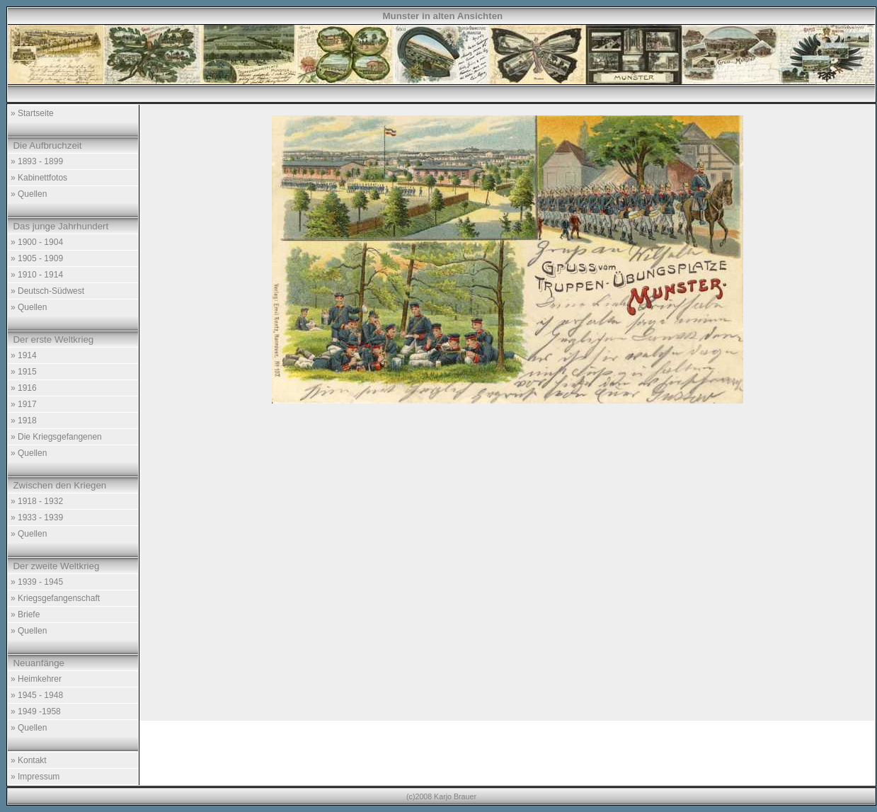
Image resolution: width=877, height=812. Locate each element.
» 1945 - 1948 (37, 695)
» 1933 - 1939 (37, 517)
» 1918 (24, 420)
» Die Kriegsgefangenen (56, 437)
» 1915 (24, 372)
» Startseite (32, 113)
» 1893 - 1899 (37, 161)
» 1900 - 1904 (37, 242)
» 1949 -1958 (36, 711)
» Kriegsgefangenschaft (55, 598)
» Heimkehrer (36, 679)
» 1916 (24, 388)
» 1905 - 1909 (37, 258)
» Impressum (35, 777)
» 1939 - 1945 (37, 582)
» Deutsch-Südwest (47, 291)
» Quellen (29, 194)
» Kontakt (29, 760)
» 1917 (24, 404)
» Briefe (25, 614)
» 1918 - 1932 (37, 501)
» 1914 (24, 355)
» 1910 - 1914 (37, 275)
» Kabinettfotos (39, 178)
